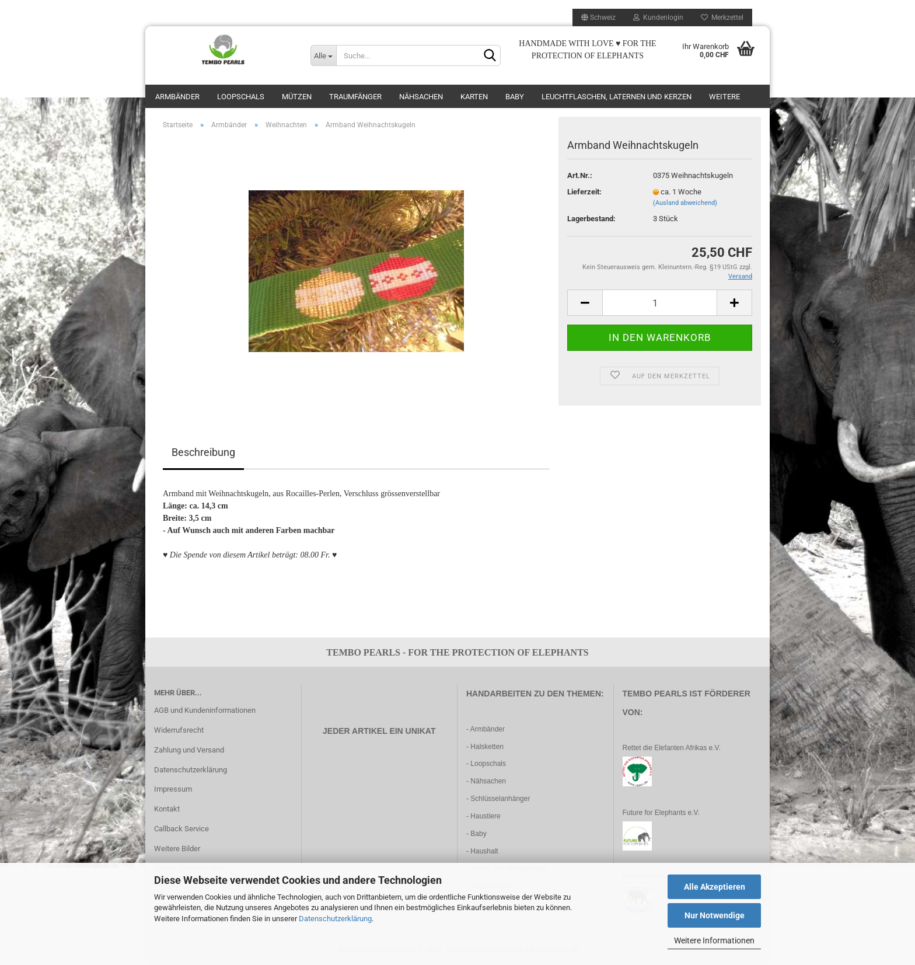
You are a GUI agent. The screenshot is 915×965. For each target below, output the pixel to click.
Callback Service (181, 828)
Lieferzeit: (584, 191)
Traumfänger (355, 96)
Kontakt (167, 808)
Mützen (297, 96)
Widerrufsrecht (179, 730)
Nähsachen (421, 96)
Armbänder (177, 96)
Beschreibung (203, 452)
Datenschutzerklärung (335, 918)
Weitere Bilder (177, 848)
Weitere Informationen (714, 940)
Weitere (724, 96)
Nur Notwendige (714, 915)
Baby (514, 96)
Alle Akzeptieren (714, 886)
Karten (474, 96)
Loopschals (240, 96)
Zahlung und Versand (189, 749)
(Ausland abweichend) (685, 203)
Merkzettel (722, 17)
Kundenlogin (658, 17)
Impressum (173, 789)
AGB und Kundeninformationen (205, 710)
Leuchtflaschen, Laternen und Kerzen (617, 96)
